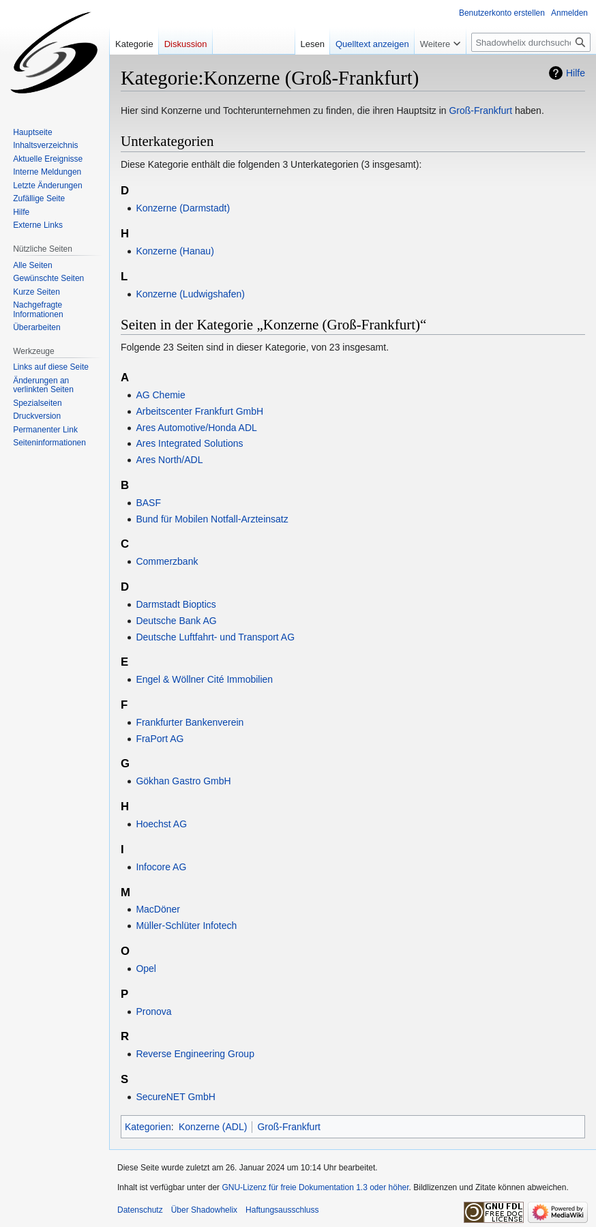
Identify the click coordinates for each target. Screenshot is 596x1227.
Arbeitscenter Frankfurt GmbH (199, 411)
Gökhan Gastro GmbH (183, 780)
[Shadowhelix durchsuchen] (531, 42)
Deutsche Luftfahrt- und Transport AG (215, 637)
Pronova (153, 1011)
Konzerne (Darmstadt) (183, 208)
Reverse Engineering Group (195, 1053)
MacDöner (158, 909)
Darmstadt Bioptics (175, 604)
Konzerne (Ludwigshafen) (190, 294)
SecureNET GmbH (175, 1096)
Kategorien (148, 1126)
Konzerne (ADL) (213, 1126)
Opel (146, 968)
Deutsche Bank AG (176, 620)
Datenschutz (140, 1210)
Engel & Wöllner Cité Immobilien (204, 679)
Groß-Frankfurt (480, 110)
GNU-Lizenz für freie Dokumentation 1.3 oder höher (315, 1187)
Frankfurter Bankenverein (189, 722)
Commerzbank (167, 561)
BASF (148, 502)
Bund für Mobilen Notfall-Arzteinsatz (212, 519)
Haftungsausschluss (281, 1210)
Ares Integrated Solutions (189, 443)
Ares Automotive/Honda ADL (196, 427)
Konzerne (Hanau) (174, 251)
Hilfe (575, 73)
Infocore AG (161, 866)
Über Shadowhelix (204, 1210)
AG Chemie (160, 394)
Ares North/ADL (169, 459)
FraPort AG (159, 738)
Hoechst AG (161, 823)
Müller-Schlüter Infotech (186, 925)
